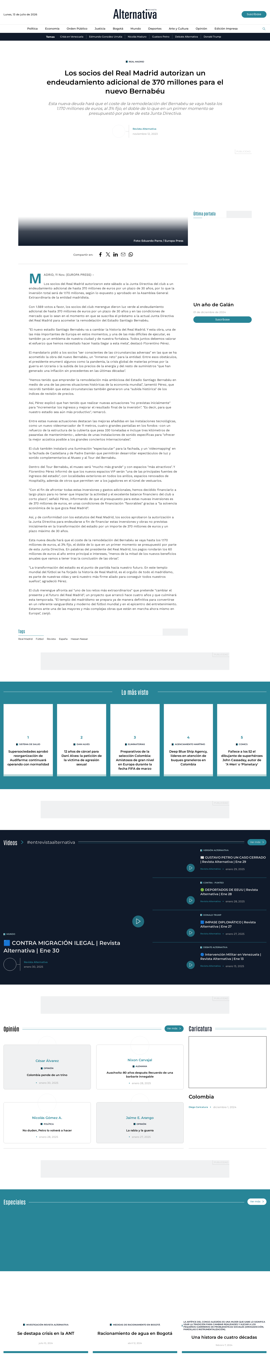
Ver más (256, 843)
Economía (50, 29)
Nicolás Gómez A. (47, 1120)
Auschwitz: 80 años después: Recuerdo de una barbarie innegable (139, 1077)
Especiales (15, 1204)
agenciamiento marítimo (190, 745)
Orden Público (76, 29)
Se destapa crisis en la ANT (45, 1336)
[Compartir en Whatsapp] (131, 255)
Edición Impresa (228, 29)
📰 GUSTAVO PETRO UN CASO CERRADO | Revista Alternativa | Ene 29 (231, 863)
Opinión (203, 29)
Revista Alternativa (145, 129)
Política (30, 29)
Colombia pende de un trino (47, 1077)
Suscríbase (253, 15)
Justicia (99, 29)
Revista (53, 639)
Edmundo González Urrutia (103, 37)
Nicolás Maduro (137, 37)
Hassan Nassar (84, 639)
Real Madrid (136, 62)
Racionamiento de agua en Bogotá (135, 1336)
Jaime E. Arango (140, 1120)
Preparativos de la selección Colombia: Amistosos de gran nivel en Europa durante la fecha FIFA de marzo (135, 760)
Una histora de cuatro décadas (224, 1340)
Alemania (141, 1068)
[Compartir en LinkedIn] (115, 255)
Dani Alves (83, 745)
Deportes (155, 29)
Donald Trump (217, 37)
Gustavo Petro (162, 37)
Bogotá (118, 29)
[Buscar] (263, 29)
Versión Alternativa (216, 851)
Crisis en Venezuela (67, 37)
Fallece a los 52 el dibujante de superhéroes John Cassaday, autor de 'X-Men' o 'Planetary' (242, 760)
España (66, 639)
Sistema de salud (29, 745)
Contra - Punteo (214, 885)
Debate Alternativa (189, 37)
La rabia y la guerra (140, 1133)
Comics (243, 745)
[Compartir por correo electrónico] (123, 255)
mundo (11, 935)
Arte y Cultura (180, 29)
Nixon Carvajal (140, 1062)
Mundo (136, 29)
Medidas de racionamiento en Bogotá (136, 1327)
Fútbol (41, 639)
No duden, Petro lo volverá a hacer (47, 1133)
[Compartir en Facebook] (99, 255)
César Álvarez (47, 1063)
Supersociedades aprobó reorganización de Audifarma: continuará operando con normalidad (28, 760)
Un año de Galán (214, 305)
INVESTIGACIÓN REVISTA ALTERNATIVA (47, 1327)
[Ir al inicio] (135, 14)
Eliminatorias (136, 745)
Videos (11, 843)
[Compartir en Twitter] (107, 255)
